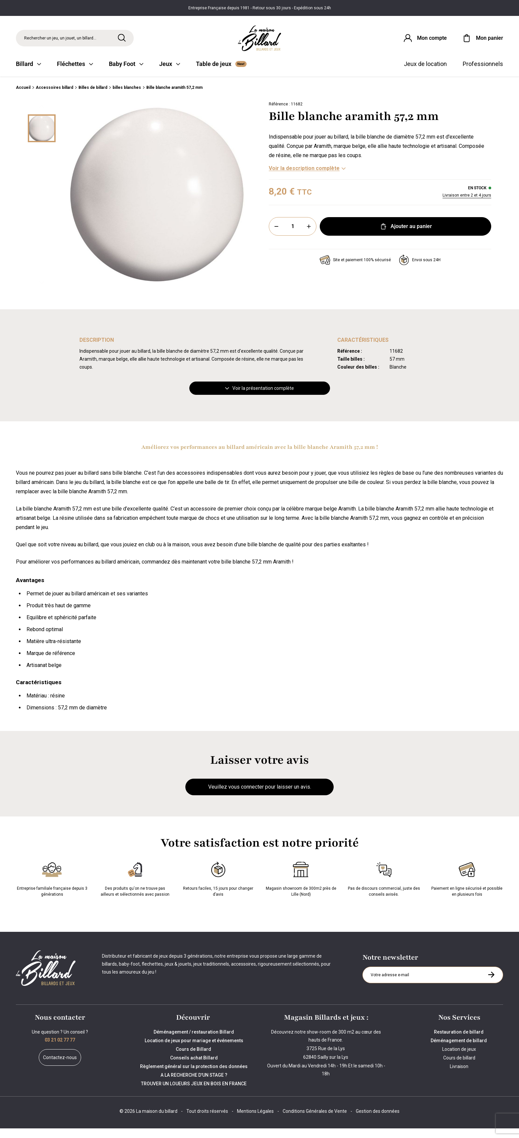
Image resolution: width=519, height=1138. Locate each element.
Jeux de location (425, 73)
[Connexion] (421, 41)
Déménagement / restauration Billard (194, 1041)
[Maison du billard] (259, 41)
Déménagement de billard (459, 1050)
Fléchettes (75, 73)
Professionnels (483, 73)
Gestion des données (378, 1120)
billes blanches (127, 97)
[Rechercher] (122, 41)
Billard (28, 73)
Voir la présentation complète (259, 398)
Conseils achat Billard (194, 1067)
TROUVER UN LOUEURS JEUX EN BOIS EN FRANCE (194, 1093)
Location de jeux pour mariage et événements (194, 1050)
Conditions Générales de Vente (315, 1120)
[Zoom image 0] (157, 204)
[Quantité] (293, 236)
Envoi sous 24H (420, 270)
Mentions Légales (255, 1120)
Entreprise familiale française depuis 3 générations (52, 888)
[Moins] (276, 236)
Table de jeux (221, 73)
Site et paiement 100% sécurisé (355, 270)
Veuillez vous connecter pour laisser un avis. (259, 797)
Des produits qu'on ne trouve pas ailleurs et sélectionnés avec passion (135, 888)
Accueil (23, 97)
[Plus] (309, 236)
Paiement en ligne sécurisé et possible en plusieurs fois (466, 888)
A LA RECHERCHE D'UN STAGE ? (194, 1084)
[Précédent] (41, 116)
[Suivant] (41, 292)
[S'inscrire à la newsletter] (491, 984)
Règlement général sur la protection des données (194, 1076)
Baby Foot (126, 73)
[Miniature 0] (42, 138)
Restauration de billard (459, 1041)
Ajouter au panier (405, 236)
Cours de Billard (194, 1058)
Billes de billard (92, 97)
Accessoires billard (54, 97)
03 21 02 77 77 (60, 1049)
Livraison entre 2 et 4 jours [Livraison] (467, 205)
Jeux (169, 73)
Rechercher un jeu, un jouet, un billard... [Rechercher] (60, 41)
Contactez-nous (60, 1067)
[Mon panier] (482, 41)
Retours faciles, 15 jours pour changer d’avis (218, 888)
